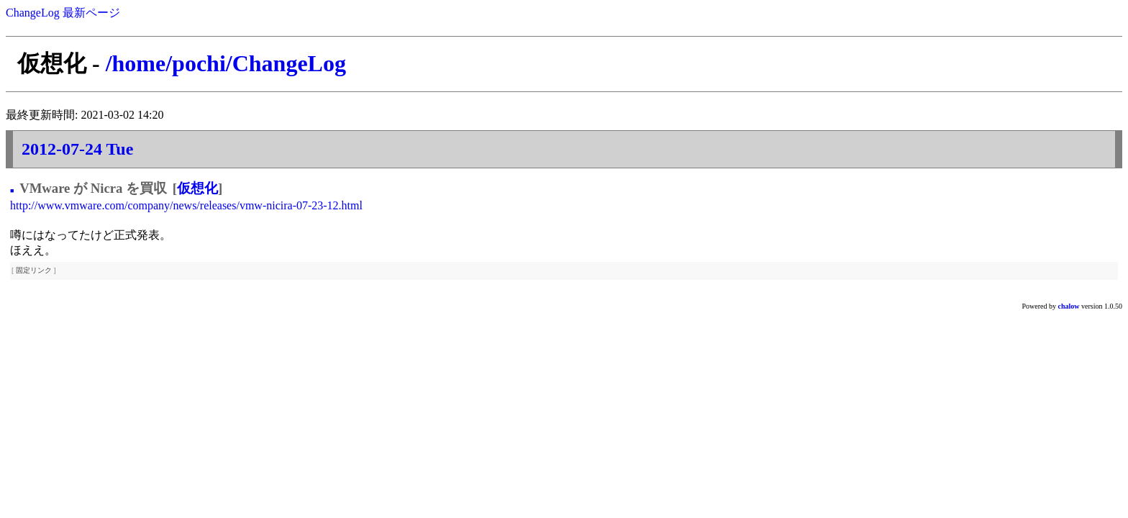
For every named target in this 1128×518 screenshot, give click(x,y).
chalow (1069, 306)
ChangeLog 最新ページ (63, 12)
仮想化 (197, 188)
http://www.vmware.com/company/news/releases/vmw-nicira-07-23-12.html (186, 205)
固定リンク (34, 270)
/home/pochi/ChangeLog (226, 63)
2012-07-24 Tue (77, 149)
